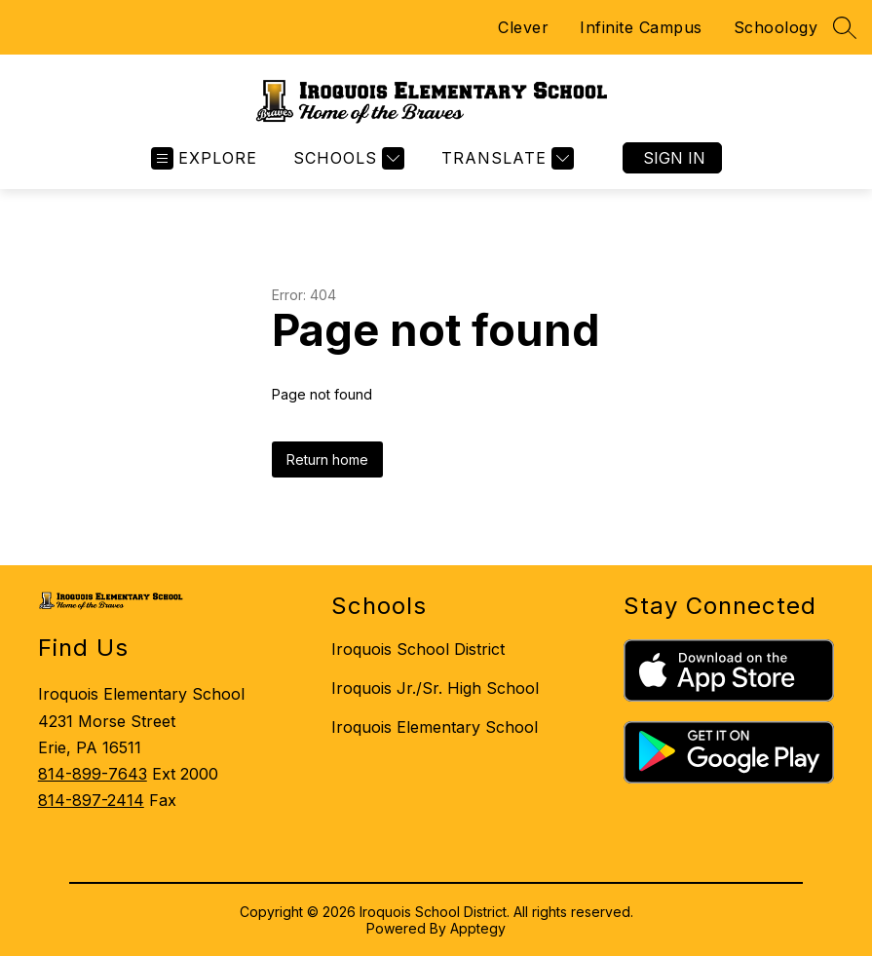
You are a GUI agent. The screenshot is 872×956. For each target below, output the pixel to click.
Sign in (674, 158)
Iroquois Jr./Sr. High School (435, 688)
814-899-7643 (92, 774)
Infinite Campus (641, 27)
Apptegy (478, 928)
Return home (327, 459)
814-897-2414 (91, 800)
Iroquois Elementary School (434, 727)
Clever (523, 27)
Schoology (776, 27)
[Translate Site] (505, 158)
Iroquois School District (418, 649)
